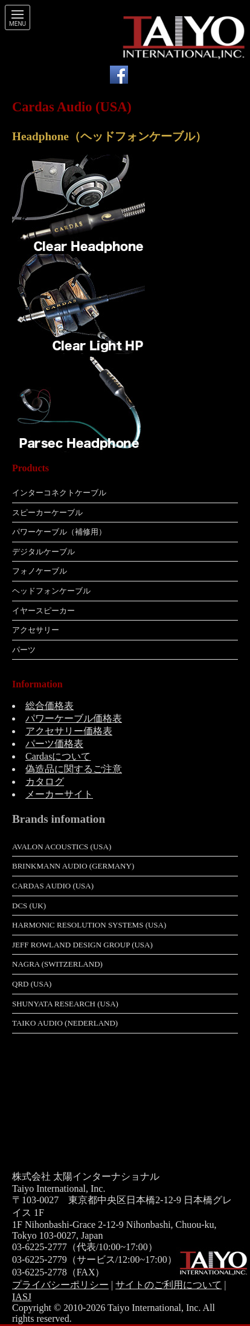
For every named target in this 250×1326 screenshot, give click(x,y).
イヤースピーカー (43, 610)
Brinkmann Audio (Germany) (73, 865)
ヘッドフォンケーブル (51, 590)
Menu (17, 24)
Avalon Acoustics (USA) (61, 846)
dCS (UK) (29, 905)
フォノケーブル (39, 570)
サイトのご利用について (168, 1285)
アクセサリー (35, 629)
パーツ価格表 (54, 744)
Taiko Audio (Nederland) (65, 1022)
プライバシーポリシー (60, 1285)
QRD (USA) (31, 983)
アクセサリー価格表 (68, 731)
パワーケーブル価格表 (73, 718)
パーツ (24, 649)
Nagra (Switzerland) (57, 963)
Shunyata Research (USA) (65, 1003)
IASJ (21, 1297)
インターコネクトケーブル (59, 492)
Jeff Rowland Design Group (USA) (82, 944)
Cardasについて (58, 756)
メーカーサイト (59, 794)
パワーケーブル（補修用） (59, 531)
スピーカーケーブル (47, 512)
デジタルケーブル (43, 551)
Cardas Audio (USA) (53, 885)
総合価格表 (49, 706)
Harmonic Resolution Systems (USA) (89, 924)
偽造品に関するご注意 (73, 769)
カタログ (44, 781)
